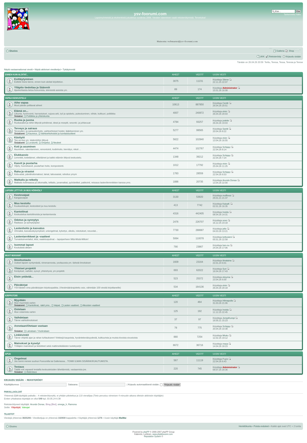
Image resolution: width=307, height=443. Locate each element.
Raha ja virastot (24, 171)
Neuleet (57, 142)
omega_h (62, 404)
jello (225, 228)
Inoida (226, 212)
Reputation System (152, 436)
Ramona (72, 404)
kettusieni (227, 237)
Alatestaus (31, 372)
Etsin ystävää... (23, 276)
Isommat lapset (24, 244)
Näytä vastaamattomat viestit (18, 69)
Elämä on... (21, 110)
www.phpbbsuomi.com (162, 434)
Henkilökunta (245, 426)
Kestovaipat (21, 194)
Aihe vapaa (21, 102)
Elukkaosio (21, 154)
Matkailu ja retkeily (26, 179)
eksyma (226, 277)
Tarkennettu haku (292, 14)
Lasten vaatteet (71, 305)
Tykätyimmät (69, 69)
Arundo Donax (230, 180)
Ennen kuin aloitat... (16, 75)
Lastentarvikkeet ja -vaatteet (32, 236)
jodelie (226, 120)
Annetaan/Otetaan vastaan (31, 325)
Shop (291, 51)
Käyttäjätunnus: (11, 384)
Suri (225, 269)
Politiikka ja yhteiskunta (37, 116)
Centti (225, 103)
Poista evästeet (261, 426)
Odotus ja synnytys (26, 219)
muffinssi (227, 195)
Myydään (20, 300)
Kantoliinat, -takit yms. (39, 305)
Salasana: (73, 384)
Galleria (280, 51)
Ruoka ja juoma (24, 120)
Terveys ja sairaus (25, 128)
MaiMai (122, 418)
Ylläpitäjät (16, 407)
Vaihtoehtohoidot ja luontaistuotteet (58, 133)
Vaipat (57, 305)
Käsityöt (19, 137)
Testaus (19, 366)
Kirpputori (11, 296)
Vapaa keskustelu (15, 98)
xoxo (225, 220)
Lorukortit (32, 142)
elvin (225, 111)
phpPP (146, 432)
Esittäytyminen (23, 79)
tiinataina (227, 260)
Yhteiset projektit (25, 268)
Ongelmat (20, 358)
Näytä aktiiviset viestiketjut (48, 69)
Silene (226, 79)
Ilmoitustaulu (22, 260)
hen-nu (226, 245)
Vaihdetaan (21, 317)
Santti (225, 129)
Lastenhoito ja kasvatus (29, 228)
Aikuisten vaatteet (91, 305)
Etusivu (14, 51)
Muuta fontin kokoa (298, 50)
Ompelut (45, 142)
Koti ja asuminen (25, 146)
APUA (8, 354)
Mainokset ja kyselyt (27, 343)
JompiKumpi (229, 318)
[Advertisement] (285, 28)
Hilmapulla (228, 300)
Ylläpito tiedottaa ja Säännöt (32, 87)
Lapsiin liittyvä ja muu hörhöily (23, 190)
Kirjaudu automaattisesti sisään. (145, 384)
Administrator (230, 88)
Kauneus (32, 133)
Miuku (225, 335)
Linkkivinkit (21, 334)
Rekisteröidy (275, 56)
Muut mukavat (13, 255)
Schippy (226, 147)
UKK (262, 56)
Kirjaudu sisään (293, 56)
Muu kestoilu (22, 203)
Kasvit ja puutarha (25, 163)
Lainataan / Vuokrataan (37, 331)
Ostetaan (20, 309)
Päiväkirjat (21, 284)
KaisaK (226, 204)
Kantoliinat (21, 211)
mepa (225, 344)
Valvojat (26, 407)
